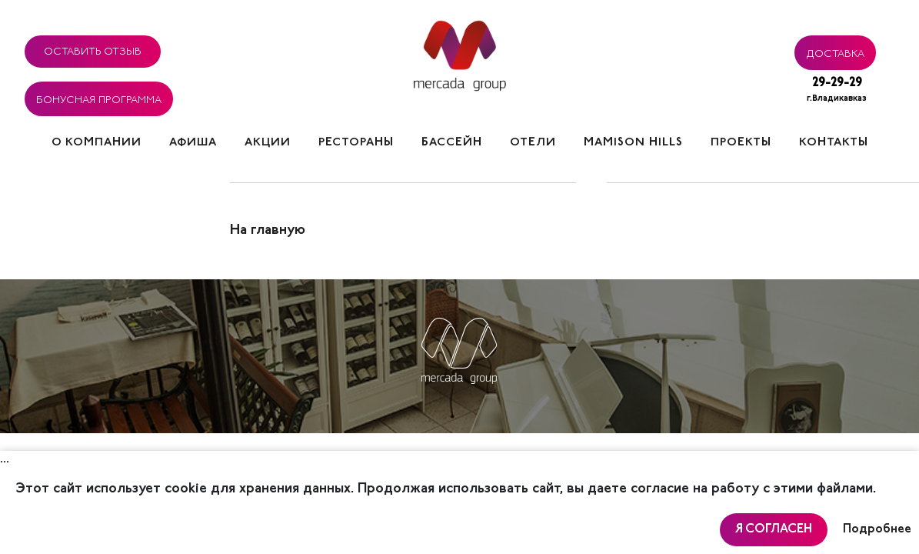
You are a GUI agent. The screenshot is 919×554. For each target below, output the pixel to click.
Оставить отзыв (93, 49)
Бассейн (451, 143)
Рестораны (356, 143)
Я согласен (773, 529)
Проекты (741, 143)
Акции (268, 143)
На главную (267, 231)
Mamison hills (633, 143)
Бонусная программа (98, 97)
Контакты (833, 143)
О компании (97, 143)
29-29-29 (836, 91)
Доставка (835, 51)
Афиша (193, 143)
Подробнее (877, 529)
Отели (533, 143)
